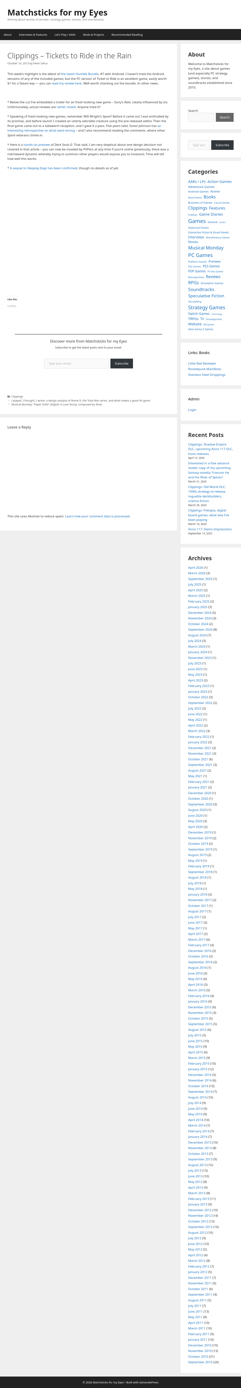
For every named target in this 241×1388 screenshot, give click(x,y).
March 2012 (196, 1260)
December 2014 (199, 1075)
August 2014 (197, 1097)
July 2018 (194, 883)
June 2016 (195, 973)
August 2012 (197, 1232)
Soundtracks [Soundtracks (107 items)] (201, 289)
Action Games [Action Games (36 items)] (219, 181)
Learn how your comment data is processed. (97, 516)
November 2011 (200, 1283)
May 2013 (195, 1182)
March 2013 (196, 1193)
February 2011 (198, 1334)
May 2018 (195, 889)
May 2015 (195, 1046)
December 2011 (199, 1277)
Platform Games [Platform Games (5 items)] (197, 261)
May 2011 (195, 1317)
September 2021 (200, 765)
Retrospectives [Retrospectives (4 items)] (196, 277)
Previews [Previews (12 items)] (215, 261)
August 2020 (197, 810)
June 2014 (195, 1108)
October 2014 (198, 1086)
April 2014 (195, 1120)
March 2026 (196, 573)
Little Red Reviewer (202, 363)
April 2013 (195, 1187)
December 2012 (199, 1210)
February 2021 (198, 782)
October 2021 (198, 759)
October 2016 (198, 956)
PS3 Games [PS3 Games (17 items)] (211, 266)
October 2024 (198, 624)
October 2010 (198, 1356)
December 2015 (199, 1007)
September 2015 (200, 1024)
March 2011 (196, 1328)
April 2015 (195, 1052)
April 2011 (195, 1323)
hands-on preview (37, 144)
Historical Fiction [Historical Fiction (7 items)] (198, 227)
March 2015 (196, 1058)
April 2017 (195, 934)
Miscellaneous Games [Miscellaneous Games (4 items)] (218, 237)
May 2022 (195, 719)
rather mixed (66, 107)
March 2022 (196, 731)
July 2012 (194, 1238)
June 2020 (195, 815)
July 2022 (194, 708)
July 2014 (194, 1103)
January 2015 (197, 1069)
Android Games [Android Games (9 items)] (198, 191)
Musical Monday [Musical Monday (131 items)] (205, 247)
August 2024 (197, 635)
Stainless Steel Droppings (206, 374)
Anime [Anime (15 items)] (215, 191)
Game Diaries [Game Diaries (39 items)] (211, 214)
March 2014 (196, 1125)
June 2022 (195, 714)
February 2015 (198, 1063)
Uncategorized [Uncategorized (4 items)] (214, 319)
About (8, 34)
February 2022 (198, 736)
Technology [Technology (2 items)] (216, 314)
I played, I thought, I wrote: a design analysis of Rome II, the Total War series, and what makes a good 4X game (80, 400)
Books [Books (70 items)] (210, 197)
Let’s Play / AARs (65, 34)
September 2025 (200, 579)
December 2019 (199, 832)
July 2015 (194, 1035)
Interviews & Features (33, 34)
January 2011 (197, 1339)
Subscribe (121, 363)
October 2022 (198, 697)
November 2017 (200, 900)
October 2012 (198, 1221)
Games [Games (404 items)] (197, 221)
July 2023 (194, 663)
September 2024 (200, 629)
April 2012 (195, 1255)
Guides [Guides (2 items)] (222, 222)
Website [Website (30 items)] (195, 324)
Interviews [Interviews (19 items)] (196, 237)
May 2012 (195, 1249)
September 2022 (200, 703)
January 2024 (197, 652)
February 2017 (198, 945)
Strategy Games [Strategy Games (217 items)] (206, 307)
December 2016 (199, 951)
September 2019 (200, 849)
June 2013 (195, 1176)
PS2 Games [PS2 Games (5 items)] (194, 266)
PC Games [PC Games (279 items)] (200, 254)
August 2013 (197, 1165)
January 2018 (197, 894)
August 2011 (197, 1300)
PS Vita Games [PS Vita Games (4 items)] (215, 271)
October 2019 (198, 843)
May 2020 (195, 821)
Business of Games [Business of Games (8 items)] (200, 202)
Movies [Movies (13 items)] (193, 242)
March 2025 (196, 595)
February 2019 (198, 866)
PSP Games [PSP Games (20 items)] (197, 271)
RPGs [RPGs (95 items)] (193, 282)
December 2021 (199, 748)
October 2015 (198, 1018)
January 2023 (197, 691)
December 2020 (199, 793)
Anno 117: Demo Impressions (210, 529)
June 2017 (195, 922)
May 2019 (195, 860)
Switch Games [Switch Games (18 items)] (199, 313)
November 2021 (200, 753)
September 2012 (200, 1227)
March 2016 (196, 990)
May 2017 (195, 928)
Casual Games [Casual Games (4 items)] (222, 202)
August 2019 (197, 855)
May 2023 (195, 674)
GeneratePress (148, 1382)
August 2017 (197, 911)
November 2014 (200, 1080)
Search (193, 110)
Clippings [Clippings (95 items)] (197, 208)
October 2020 (198, 798)
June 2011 (195, 1311)
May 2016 (195, 979)
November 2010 (200, 1351)
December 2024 (199, 612)
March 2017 (196, 939)
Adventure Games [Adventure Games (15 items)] (201, 187)
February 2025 (198, 601)
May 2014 (195, 1114)
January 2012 (197, 1272)
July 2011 (194, 1306)
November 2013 (200, 1148)
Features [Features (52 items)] (217, 208)
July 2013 (194, 1170)
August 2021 (197, 770)
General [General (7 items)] (213, 222)
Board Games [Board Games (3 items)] (195, 197)
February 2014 (198, 1131)
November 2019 (200, 838)
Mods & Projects (93, 34)
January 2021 (197, 787)
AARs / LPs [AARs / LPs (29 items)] (197, 181)
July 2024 (194, 641)
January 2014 (197, 1136)
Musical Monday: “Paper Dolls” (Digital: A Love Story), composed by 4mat (56, 404)
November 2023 (200, 658)
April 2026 (195, 567)
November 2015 (200, 1013)
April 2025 (195, 590)
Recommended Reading (127, 34)
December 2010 (199, 1345)
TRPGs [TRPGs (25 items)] (193, 318)
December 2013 (199, 1142)
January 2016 (197, 1001)
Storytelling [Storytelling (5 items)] (194, 301)
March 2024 (196, 646)
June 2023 (195, 669)
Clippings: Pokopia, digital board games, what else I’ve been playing (208, 515)
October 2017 (198, 906)
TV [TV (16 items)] (202, 319)
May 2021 (195, 776)
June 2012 (195, 1244)
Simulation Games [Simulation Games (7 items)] (212, 283)
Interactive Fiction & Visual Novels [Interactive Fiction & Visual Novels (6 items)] (208, 232)
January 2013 (197, 1204)
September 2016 (200, 962)
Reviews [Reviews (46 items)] (213, 276)
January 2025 (197, 607)
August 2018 (197, 877)
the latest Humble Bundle (79, 74)
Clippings (17, 396)
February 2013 (198, 1199)
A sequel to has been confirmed (43, 168)
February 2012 (198, 1266)
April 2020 (195, 827)
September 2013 (200, 1159)
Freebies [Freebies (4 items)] (192, 214)
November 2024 (200, 618)
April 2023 (195, 680)
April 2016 (195, 984)
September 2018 (200, 872)
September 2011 (200, 1294)
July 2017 (194, 917)
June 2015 (195, 1041)
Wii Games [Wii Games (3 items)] (208, 324)
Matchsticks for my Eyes (57, 12)
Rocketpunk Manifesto (204, 369)
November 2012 (200, 1215)
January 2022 (197, 742)
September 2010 (200, 1362)
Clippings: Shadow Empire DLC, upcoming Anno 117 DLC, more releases (210, 449)
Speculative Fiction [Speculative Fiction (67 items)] (206, 296)
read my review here (67, 83)
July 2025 (194, 584)
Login (192, 410)
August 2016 (197, 967)
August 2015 (197, 1030)
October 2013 (198, 1153)
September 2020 (200, 804)
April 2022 (195, 725)
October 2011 (198, 1289)
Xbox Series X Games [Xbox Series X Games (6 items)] (200, 329)
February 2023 (198, 686)
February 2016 (198, 996)
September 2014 (200, 1091)
